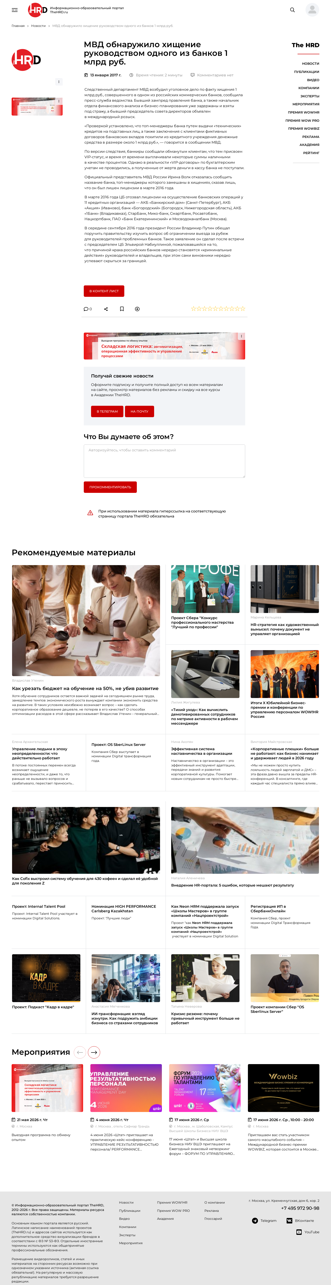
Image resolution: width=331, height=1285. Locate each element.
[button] (310, 10)
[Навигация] (15, 9)
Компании (308, 88)
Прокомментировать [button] (110, 487)
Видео (313, 80)
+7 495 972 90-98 (300, 1208)
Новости (310, 64)
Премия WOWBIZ (303, 129)
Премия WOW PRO (302, 121)
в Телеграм (107, 411)
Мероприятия (306, 104)
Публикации (306, 72)
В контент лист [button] (104, 291)
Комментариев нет (212, 75)
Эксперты (309, 96)
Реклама (310, 137)
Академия (309, 145)
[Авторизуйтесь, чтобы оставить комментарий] (164, 461)
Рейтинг (311, 153)
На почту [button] (139, 411)
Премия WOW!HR (303, 112)
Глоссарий (213, 1219)
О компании (214, 1202)
